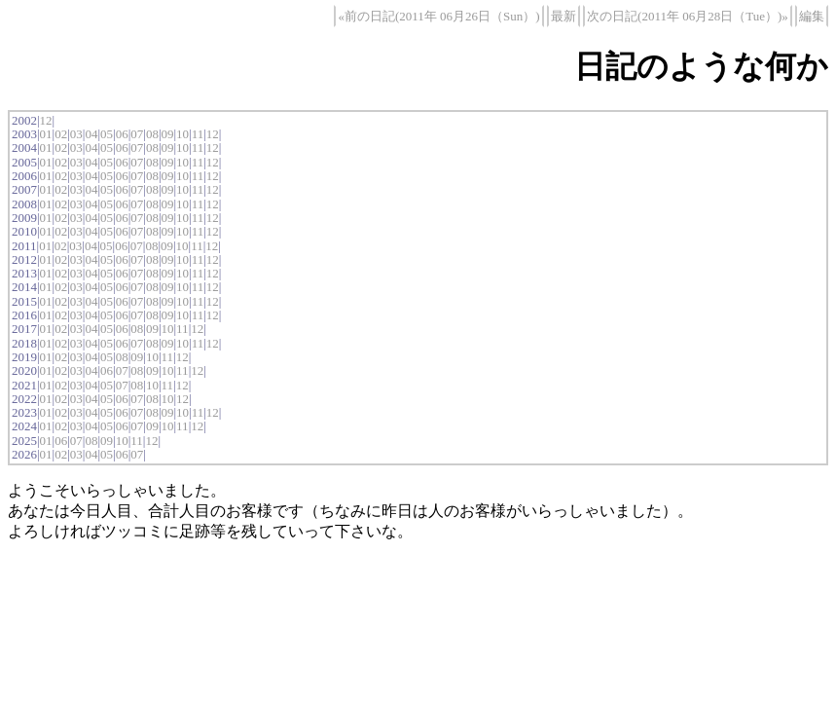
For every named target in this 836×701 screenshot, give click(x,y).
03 (76, 134)
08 (152, 134)
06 (122, 134)
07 (136, 134)
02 (61, 134)
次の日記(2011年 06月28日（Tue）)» (687, 16)
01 (46, 134)
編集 (811, 16)
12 (46, 120)
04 (91, 134)
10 (182, 134)
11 (198, 134)
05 (106, 134)
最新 (563, 16)
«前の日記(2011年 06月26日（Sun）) (438, 16)
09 (167, 134)
